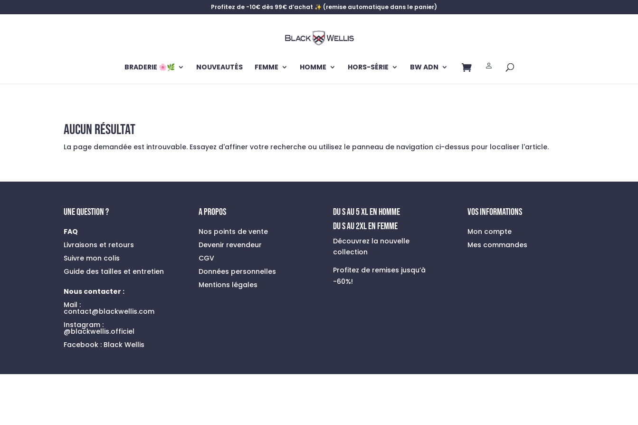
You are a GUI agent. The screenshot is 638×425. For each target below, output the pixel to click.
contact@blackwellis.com (109, 311)
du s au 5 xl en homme (366, 212)
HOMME (313, 68)
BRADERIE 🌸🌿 (149, 68)
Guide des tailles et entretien (114, 271)
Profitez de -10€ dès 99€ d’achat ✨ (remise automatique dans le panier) (324, 7)
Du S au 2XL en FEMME (365, 226)
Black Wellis (124, 344)
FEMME (266, 68)
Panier (466, 69)
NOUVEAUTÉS (219, 68)
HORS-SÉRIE (368, 68)
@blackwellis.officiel (99, 331)
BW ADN (424, 68)
